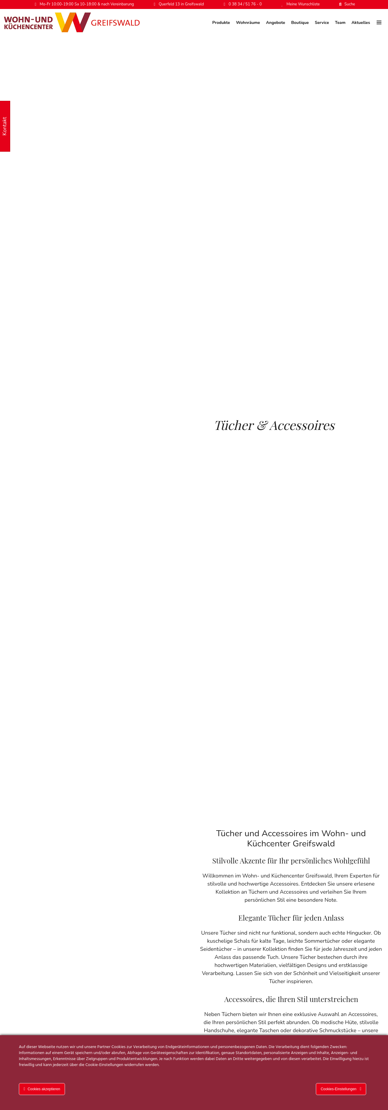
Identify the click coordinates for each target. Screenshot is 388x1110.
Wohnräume (248, 22)
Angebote (275, 22)
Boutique (300, 22)
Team (340, 22)
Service (322, 22)
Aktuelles (360, 22)
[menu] (379, 22)
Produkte (221, 22)
